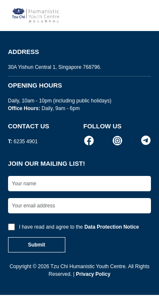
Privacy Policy (93, 274)
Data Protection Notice (111, 227)
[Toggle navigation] (142, 15)
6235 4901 (26, 141)
